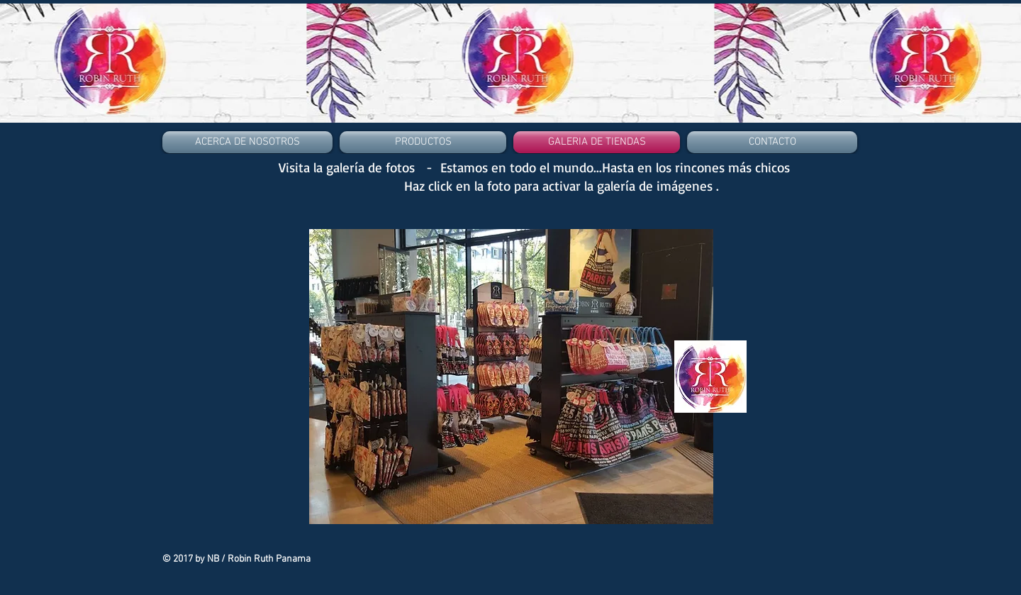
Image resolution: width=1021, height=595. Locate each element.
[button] (511, 376)
